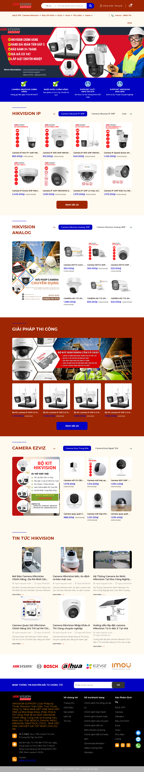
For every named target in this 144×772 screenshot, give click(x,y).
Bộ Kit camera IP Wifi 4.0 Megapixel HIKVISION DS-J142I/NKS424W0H (118, 412)
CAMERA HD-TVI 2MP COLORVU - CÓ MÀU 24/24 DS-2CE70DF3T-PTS (74, 298)
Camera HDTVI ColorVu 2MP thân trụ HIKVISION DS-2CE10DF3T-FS (74, 265)
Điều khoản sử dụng (94, 730)
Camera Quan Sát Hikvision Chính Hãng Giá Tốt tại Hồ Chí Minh (30, 627)
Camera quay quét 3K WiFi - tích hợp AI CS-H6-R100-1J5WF (74, 514)
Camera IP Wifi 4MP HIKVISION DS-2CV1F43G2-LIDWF (57, 153)
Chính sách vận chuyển (96, 721)
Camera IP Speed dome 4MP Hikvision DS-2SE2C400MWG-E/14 (118, 153)
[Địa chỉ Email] (99, 685)
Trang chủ (69, 703)
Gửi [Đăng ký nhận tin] (118, 685)
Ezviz (60, 15)
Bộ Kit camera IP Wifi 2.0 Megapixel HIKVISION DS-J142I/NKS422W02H (56, 412)
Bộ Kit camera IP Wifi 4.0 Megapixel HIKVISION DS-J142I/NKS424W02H (87, 412)
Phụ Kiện (77, 15)
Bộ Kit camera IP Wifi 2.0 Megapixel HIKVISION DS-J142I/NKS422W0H (25, 412)
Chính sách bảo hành (95, 712)
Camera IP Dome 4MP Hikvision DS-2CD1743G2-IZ (26, 191)
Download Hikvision (94, 743)
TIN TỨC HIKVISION (33, 538)
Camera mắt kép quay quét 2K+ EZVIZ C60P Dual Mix (97, 480)
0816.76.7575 (27, 760)
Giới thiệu (68, 707)
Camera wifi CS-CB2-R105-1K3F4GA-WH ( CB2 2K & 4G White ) (74, 480)
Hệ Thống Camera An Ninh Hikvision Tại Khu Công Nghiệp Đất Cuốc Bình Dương (112, 578)
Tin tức (67, 721)
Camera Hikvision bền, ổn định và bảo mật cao (71, 578)
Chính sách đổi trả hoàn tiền (96, 736)
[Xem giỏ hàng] (130, 6)
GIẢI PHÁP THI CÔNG (34, 329)
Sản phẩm (69, 712)
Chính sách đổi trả (93, 725)
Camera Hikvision (30, 15)
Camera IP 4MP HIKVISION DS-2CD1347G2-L (57, 191)
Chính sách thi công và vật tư (97, 705)
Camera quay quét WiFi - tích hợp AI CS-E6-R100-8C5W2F (121, 514)
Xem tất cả (72, 204)
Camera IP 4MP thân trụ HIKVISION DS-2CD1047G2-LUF (118, 191)
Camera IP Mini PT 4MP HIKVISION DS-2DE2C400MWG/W (26, 153)
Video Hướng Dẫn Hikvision (93, 750)
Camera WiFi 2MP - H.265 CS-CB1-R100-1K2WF (121, 480)
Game (88, 15)
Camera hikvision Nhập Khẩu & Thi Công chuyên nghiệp (71, 627)
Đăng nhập (108, 6)
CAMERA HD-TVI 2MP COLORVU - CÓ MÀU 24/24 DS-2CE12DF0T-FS (97, 298)
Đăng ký (118, 6)
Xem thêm (18, 594)
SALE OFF (16, 15)
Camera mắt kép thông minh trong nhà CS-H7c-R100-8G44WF (97, 514)
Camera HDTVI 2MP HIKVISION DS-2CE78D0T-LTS (121, 265)
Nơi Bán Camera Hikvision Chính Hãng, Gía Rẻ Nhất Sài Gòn (29, 578)
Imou (68, 15)
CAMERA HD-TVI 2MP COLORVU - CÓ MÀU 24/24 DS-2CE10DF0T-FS (121, 298)
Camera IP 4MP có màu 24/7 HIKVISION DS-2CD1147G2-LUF (87, 191)
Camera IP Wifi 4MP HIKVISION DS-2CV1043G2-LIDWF (87, 153)
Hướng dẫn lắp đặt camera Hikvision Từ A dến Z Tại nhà (110, 627)
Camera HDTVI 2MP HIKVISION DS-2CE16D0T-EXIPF (97, 265)
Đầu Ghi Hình (48, 15)
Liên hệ (67, 716)
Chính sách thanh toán (96, 716)
